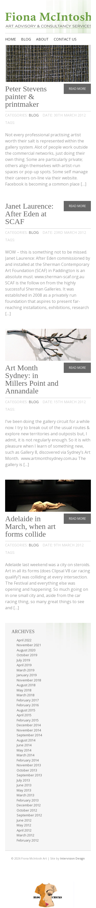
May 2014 (24, 750)
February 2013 (28, 800)
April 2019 (24, 665)
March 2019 (25, 670)
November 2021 (29, 645)
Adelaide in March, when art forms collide (30, 526)
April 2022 (24, 640)
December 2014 (29, 725)
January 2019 (27, 675)
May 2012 (24, 825)
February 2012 (28, 840)
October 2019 (27, 655)
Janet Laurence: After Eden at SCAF (29, 214)
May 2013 (24, 790)
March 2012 (25, 835)
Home (10, 39)
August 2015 (26, 710)
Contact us (65, 39)
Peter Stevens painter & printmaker (26, 96)
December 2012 (29, 805)
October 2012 (27, 810)
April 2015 (24, 715)
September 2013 (29, 775)
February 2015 (28, 720)
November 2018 (29, 680)
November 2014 (29, 730)
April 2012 (24, 830)
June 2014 (24, 745)
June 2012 (24, 820)
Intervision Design (72, 858)
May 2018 (24, 690)
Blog (26, 39)
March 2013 (25, 795)
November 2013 (29, 765)
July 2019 (23, 660)
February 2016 (28, 705)
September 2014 (29, 735)
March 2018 (25, 695)
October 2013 (27, 770)
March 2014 (25, 755)
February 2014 (28, 760)
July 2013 (23, 780)
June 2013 (24, 785)
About (42, 39)
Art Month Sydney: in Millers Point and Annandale (31, 379)
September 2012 (29, 815)
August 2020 (26, 650)
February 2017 (28, 700)
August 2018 (26, 685)
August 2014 (26, 740)
